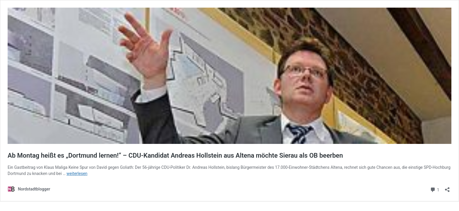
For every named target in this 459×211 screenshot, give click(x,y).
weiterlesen (76, 173)
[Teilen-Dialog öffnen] (447, 187)
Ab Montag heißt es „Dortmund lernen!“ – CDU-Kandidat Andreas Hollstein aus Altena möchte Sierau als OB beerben (175, 155)
